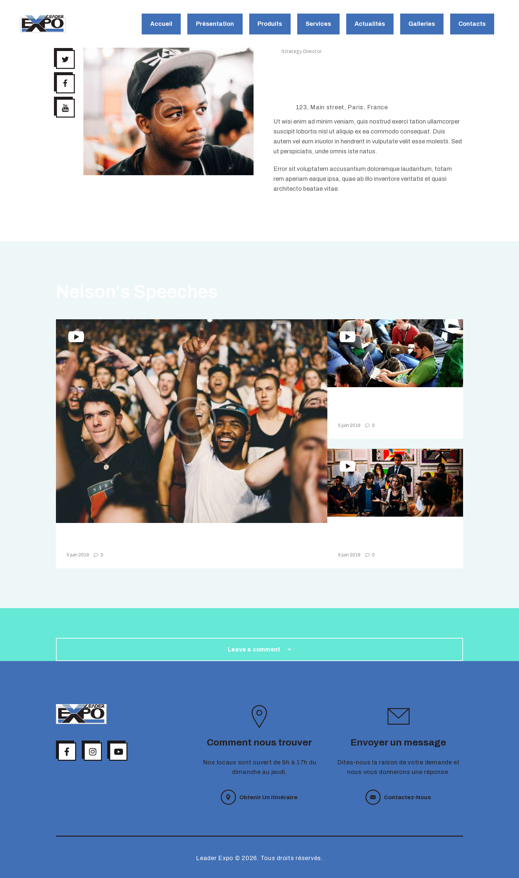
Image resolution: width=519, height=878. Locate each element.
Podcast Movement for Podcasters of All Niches (389, 408)
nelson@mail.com (317, 87)
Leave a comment (254, 649)
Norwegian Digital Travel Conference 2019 (389, 538)
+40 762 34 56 (312, 97)
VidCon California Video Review (157, 541)
